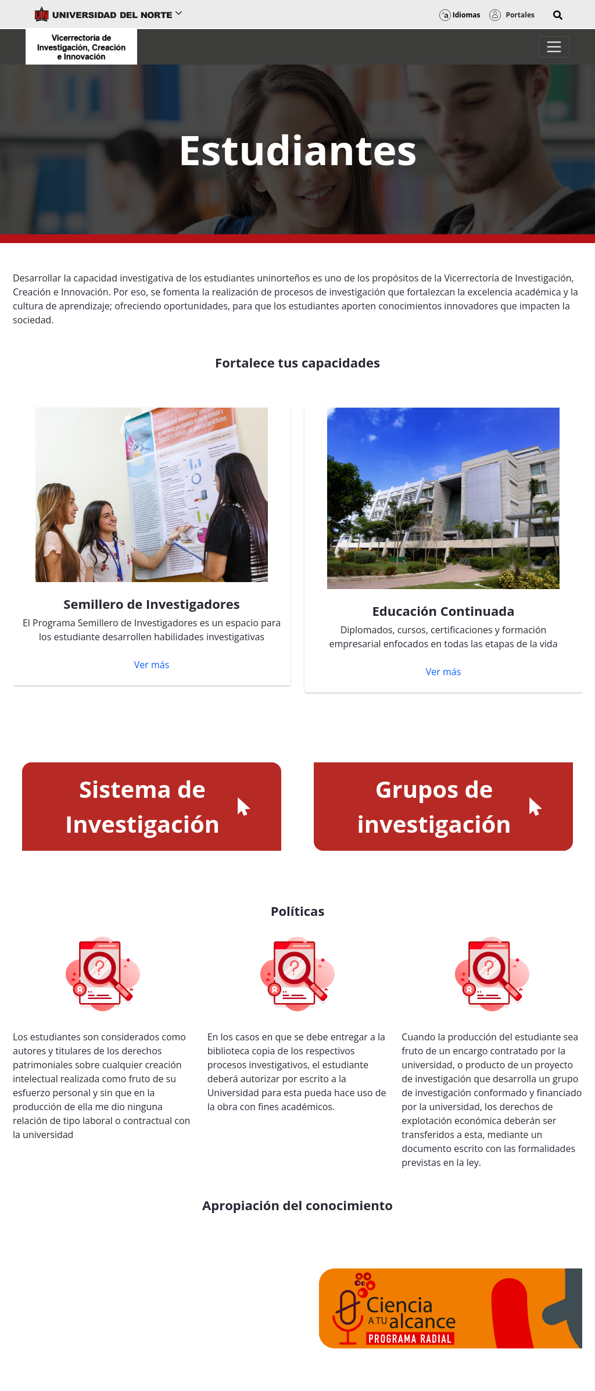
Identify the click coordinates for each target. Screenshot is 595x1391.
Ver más (152, 664)
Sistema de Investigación (159, 806)
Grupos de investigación (451, 806)
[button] (557, 15)
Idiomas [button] (460, 15)
